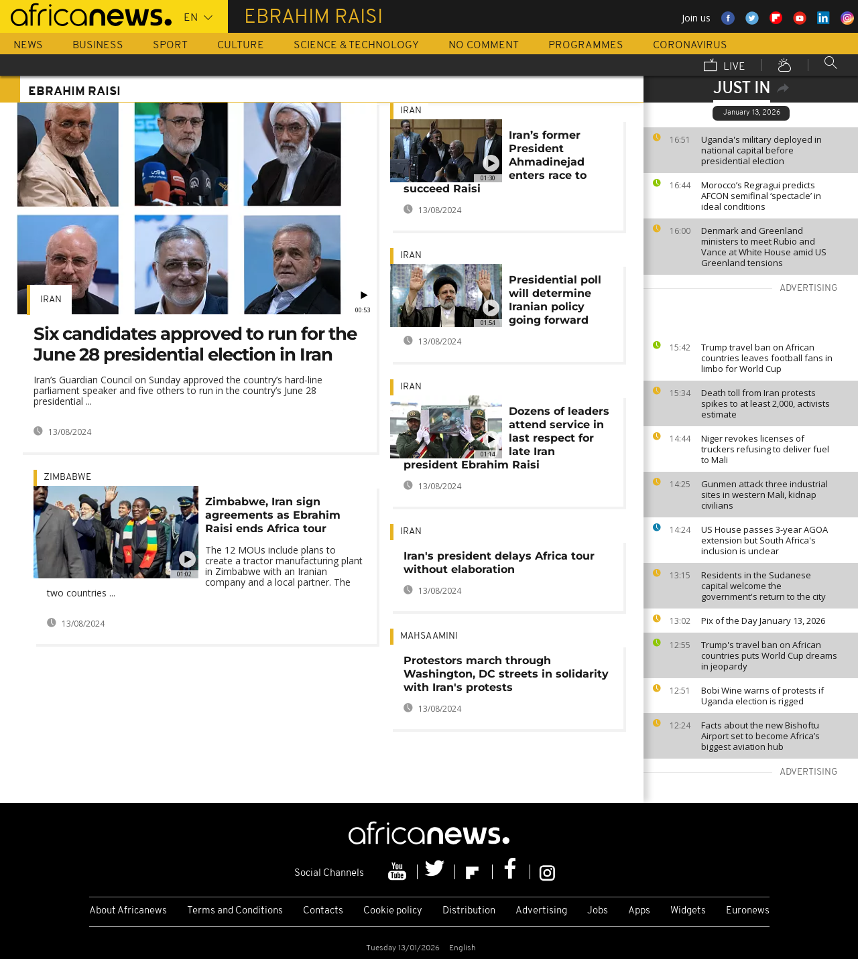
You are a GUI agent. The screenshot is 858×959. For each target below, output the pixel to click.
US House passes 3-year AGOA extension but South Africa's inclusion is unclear (764, 540)
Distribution (468, 911)
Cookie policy (392, 911)
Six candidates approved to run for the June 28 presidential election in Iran (195, 344)
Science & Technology (356, 45)
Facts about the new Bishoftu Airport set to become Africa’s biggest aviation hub (760, 736)
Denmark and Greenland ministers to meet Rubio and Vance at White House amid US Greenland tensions (763, 246)
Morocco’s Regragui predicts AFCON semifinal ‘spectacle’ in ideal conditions (761, 196)
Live (724, 66)
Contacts (323, 911)
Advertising (541, 911)
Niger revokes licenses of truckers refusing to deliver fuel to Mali (765, 449)
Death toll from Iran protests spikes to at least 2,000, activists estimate (765, 403)
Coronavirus (690, 45)
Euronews (748, 911)
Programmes (585, 45)
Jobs (597, 911)
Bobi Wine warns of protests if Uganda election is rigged (762, 695)
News (28, 45)
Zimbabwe (67, 477)
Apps (639, 911)
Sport (170, 45)
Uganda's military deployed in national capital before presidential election (761, 150)
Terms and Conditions (235, 911)
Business (97, 45)
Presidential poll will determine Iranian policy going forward (555, 299)
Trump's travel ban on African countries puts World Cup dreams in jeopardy (769, 655)
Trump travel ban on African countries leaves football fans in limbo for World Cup (767, 358)
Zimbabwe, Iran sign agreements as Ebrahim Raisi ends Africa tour (273, 515)
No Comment (483, 45)
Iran (51, 300)
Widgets (688, 911)
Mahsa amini (429, 636)
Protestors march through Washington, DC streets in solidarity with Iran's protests (506, 674)
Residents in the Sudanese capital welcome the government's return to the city (763, 586)
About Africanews (128, 911)
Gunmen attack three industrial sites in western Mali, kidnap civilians (764, 494)
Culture (240, 45)
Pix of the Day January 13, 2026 (763, 620)
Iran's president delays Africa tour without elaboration (499, 563)
